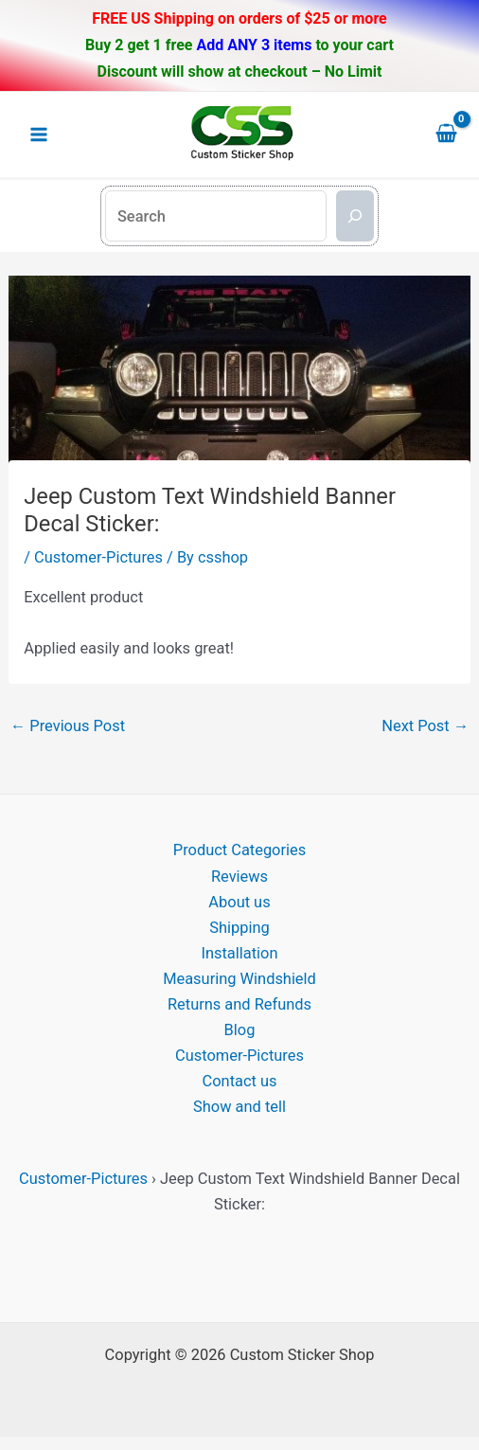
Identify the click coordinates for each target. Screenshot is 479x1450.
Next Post (425, 726)
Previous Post (67, 726)
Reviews (239, 877)
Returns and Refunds (239, 1004)
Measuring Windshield (239, 979)
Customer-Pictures (98, 557)
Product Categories (239, 850)
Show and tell (239, 1107)
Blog (240, 1030)
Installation (240, 953)
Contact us (240, 1081)
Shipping (239, 928)
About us (239, 902)
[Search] (355, 216)
